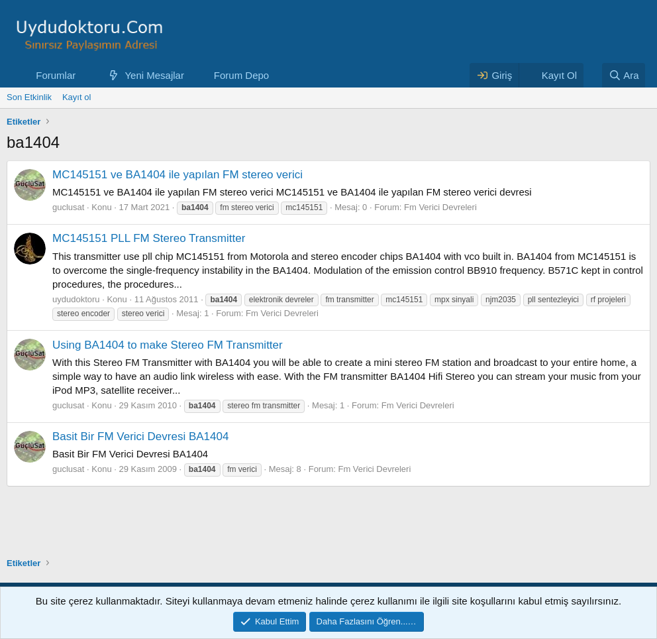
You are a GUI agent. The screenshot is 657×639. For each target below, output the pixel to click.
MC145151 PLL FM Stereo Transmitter (148, 238)
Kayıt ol (76, 97)
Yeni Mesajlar (154, 75)
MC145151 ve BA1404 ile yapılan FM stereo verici (177, 174)
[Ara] (624, 75)
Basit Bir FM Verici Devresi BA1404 (140, 436)
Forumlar (56, 75)
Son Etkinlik (29, 97)
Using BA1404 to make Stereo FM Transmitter (167, 345)
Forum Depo (241, 75)
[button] (86, 75)
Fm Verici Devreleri (440, 207)
